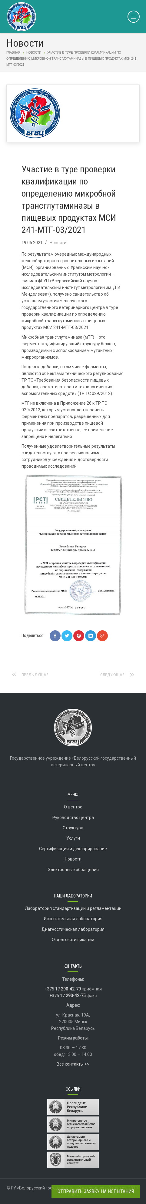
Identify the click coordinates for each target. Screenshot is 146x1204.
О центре (73, 806)
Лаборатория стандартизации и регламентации (73, 908)
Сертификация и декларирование (73, 848)
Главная (13, 52)
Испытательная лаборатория (73, 918)
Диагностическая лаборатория (73, 929)
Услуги (73, 838)
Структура (73, 827)
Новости (33, 52)
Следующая (112, 674)
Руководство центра (73, 817)
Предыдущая (35, 674)
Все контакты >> (73, 1064)
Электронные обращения (73, 869)
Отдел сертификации (73, 939)
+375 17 (63, 989)
